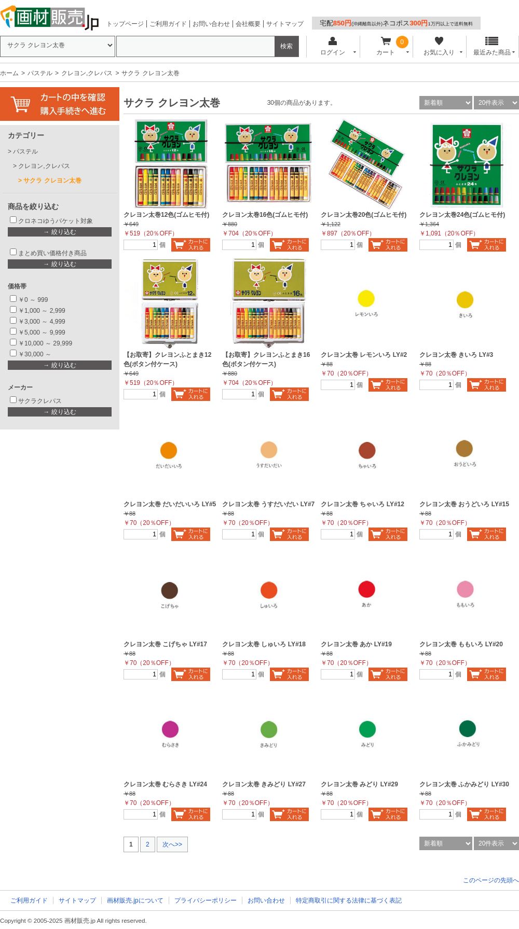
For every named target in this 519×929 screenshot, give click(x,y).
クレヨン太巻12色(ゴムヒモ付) (166, 214)
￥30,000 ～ (35, 354)
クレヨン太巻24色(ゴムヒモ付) (462, 214)
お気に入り (439, 46)
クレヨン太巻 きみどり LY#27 (264, 784)
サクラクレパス (40, 401)
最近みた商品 (492, 46)
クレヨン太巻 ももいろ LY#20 (461, 644)
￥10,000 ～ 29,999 (45, 343)
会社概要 (248, 23)
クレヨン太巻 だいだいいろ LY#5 (170, 504)
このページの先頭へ (491, 880)
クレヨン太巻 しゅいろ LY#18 (264, 644)
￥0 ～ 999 (33, 299)
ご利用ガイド (168, 23)
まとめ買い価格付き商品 (52, 253)
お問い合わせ (211, 23)
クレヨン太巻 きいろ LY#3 (456, 354)
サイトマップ (285, 23)
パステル (40, 73)
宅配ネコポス (396, 23)
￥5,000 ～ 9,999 (41, 332)
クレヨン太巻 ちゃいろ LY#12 (362, 504)
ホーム (9, 73)
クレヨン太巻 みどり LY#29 (359, 784)
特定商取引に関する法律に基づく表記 (349, 900)
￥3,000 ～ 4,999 (41, 321)
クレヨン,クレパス (87, 73)
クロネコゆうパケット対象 (55, 221)
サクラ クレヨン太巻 (52, 180)
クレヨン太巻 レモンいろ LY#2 (364, 354)
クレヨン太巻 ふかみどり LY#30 (464, 784)
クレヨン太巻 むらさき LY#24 (165, 784)
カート (386, 46)
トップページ (125, 23)
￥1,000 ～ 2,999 (41, 310)
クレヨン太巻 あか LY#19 (356, 644)
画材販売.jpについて (135, 900)
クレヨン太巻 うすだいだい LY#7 (268, 504)
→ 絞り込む (59, 231)
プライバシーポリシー (205, 900)
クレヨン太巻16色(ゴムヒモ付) (265, 214)
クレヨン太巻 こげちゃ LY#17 (165, 644)
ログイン (332, 46)
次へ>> (172, 844)
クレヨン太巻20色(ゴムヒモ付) (363, 214)
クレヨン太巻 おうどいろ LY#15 (464, 504)
